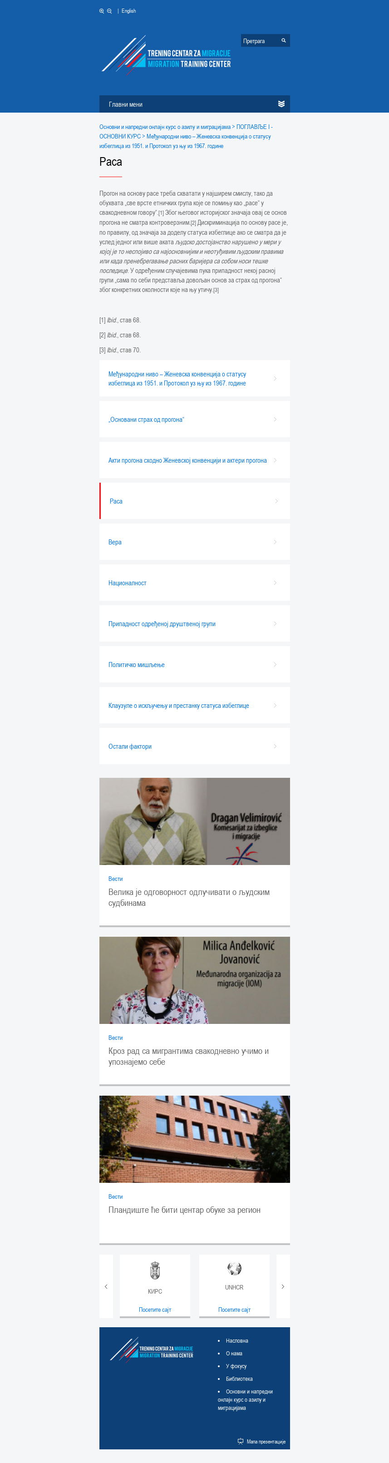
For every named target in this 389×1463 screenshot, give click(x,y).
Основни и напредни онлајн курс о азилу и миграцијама (165, 126)
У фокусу (236, 1365)
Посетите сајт (155, 1309)
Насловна (237, 1340)
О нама (234, 1353)
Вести (115, 878)
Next (283, 1286)
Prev (106, 1286)
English (129, 10)
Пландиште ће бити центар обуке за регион (184, 1209)
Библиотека (239, 1378)
